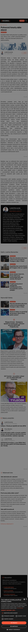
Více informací (20, 608)
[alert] (14, 316)
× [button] (26, 599)
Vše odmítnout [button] (14, 626)
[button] (14, 610)
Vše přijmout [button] (14, 622)
